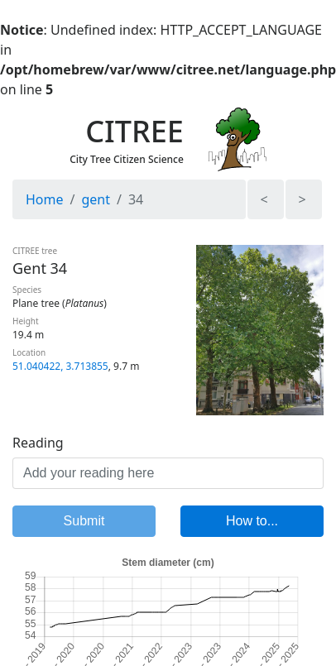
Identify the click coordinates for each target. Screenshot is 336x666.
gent (95, 199)
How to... (252, 521)
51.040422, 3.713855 (60, 366)
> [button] (301, 199)
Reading (38, 443)
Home (45, 199)
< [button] (263, 199)
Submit (84, 521)
